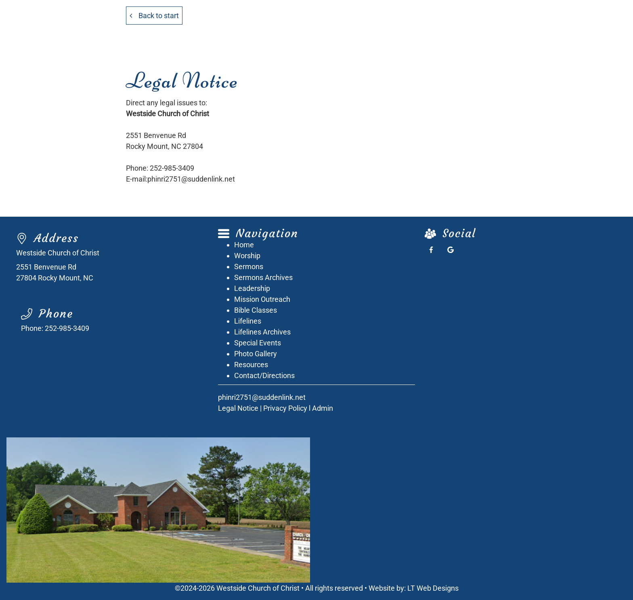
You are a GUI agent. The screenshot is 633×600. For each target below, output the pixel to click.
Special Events (257, 343)
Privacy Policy (285, 408)
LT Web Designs (433, 588)
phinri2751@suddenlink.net (191, 179)
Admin (322, 408)
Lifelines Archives (262, 332)
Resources (251, 364)
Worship (247, 255)
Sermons (248, 266)
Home (244, 244)
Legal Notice (238, 408)
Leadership (252, 288)
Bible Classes (255, 310)
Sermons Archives (263, 277)
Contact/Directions (264, 375)
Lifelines (247, 321)
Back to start (154, 15)
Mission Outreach (262, 299)
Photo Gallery (255, 353)
